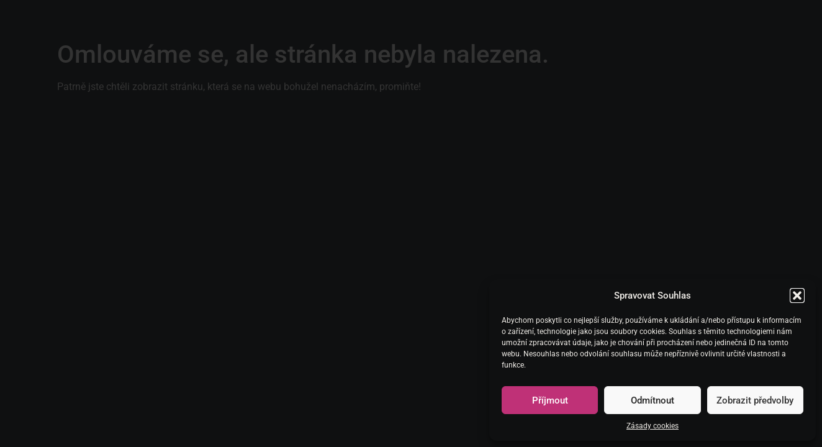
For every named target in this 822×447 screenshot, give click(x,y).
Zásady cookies (652, 426)
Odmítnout (652, 400)
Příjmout (550, 400)
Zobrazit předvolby (754, 400)
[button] (797, 295)
